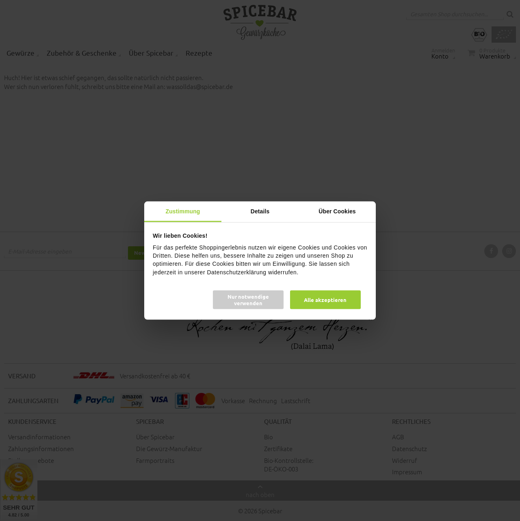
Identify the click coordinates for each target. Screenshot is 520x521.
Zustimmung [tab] (183, 211)
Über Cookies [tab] (336, 211)
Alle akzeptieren (325, 299)
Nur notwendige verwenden (248, 299)
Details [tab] (260, 211)
